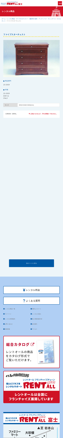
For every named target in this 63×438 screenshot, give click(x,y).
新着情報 (7, 329)
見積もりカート (36, 309)
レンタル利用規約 (10, 319)
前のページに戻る (31, 263)
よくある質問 (31, 301)
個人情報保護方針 (37, 319)
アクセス (34, 329)
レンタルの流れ (36, 314)
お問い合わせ (9, 324)
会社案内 (34, 324)
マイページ (8, 314)
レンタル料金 (31, 290)
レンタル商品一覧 (10, 309)
